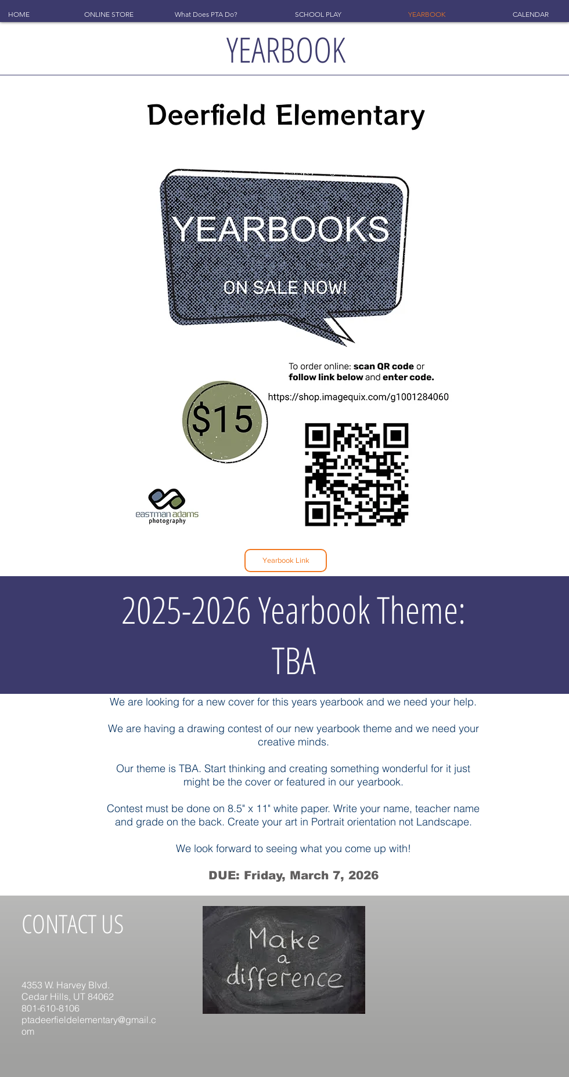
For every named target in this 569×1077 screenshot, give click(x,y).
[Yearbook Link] (285, 560)
